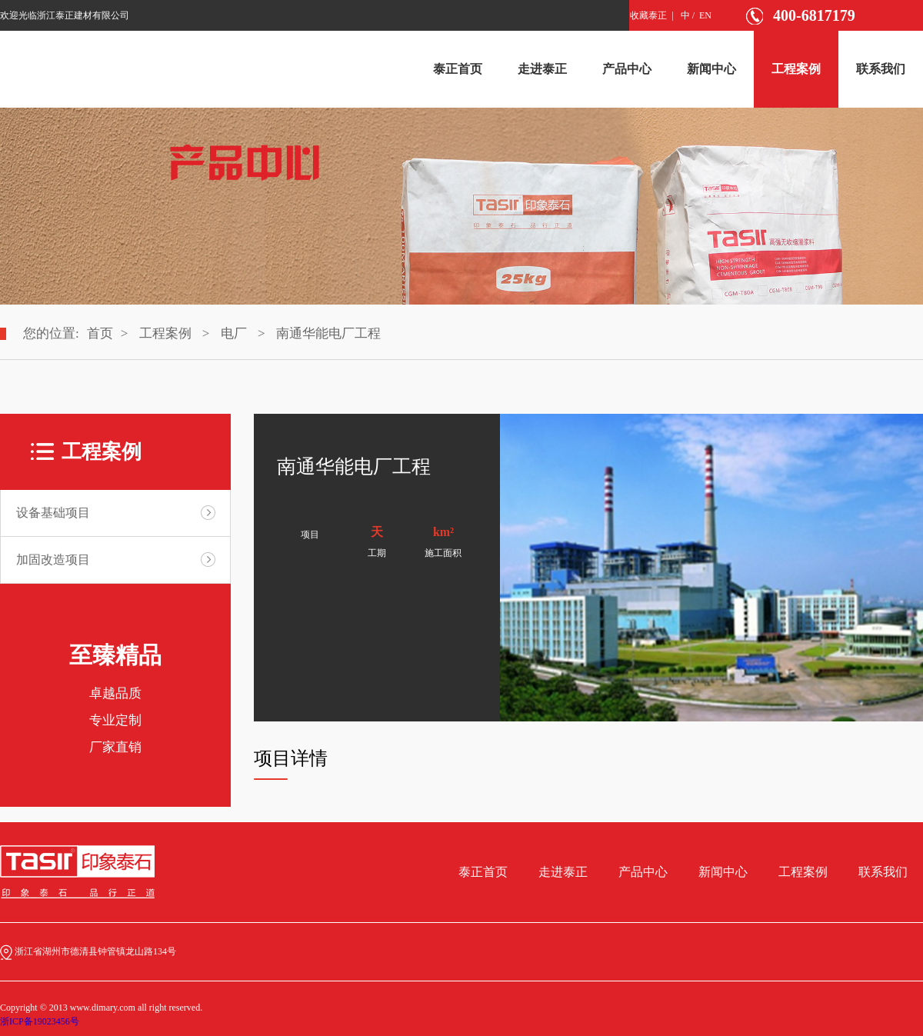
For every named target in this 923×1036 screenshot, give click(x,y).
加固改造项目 (53, 559)
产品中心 (626, 68)
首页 (100, 333)
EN (705, 15)
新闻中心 (711, 68)
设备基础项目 (53, 512)
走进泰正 (542, 68)
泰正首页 (457, 68)
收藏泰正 (648, 15)
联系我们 (880, 68)
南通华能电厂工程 (328, 333)
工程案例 (796, 68)
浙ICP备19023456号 (39, 1021)
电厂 (234, 333)
